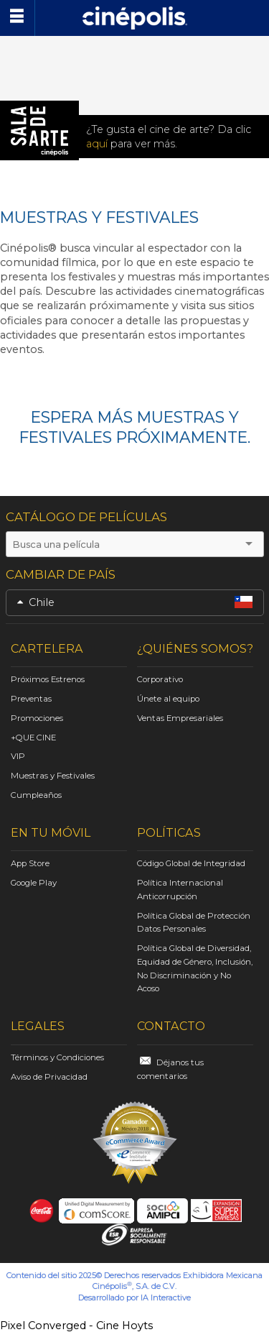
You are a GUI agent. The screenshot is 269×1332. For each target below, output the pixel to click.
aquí (97, 143)
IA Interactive (166, 1297)
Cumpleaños (36, 795)
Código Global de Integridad (191, 863)
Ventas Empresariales (180, 718)
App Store (30, 863)
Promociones (37, 718)
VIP (18, 756)
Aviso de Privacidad (49, 1077)
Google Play (34, 883)
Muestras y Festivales (53, 776)
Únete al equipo (168, 699)
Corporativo (160, 679)
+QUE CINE (33, 737)
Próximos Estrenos (48, 679)
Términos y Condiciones (57, 1057)
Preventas (31, 699)
